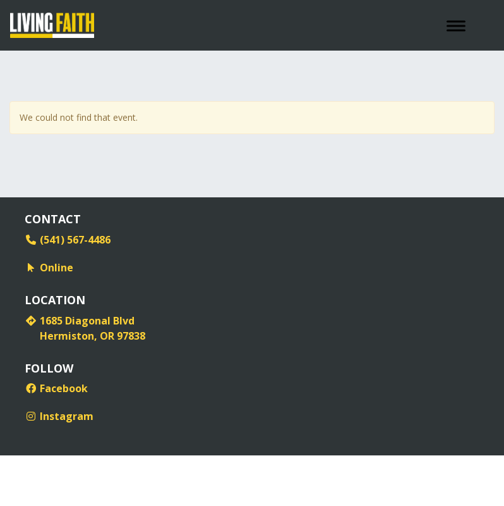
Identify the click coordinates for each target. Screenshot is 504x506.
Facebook (56, 388)
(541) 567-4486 (68, 240)
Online (49, 268)
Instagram (59, 416)
